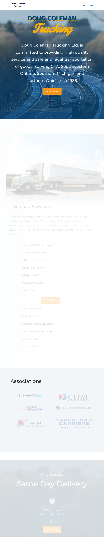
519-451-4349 (52, 516)
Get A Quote (52, 88)
